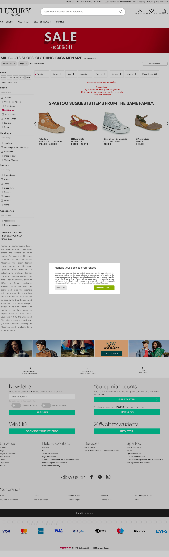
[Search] (121, 11)
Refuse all (60, 288)
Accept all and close (104, 288)
